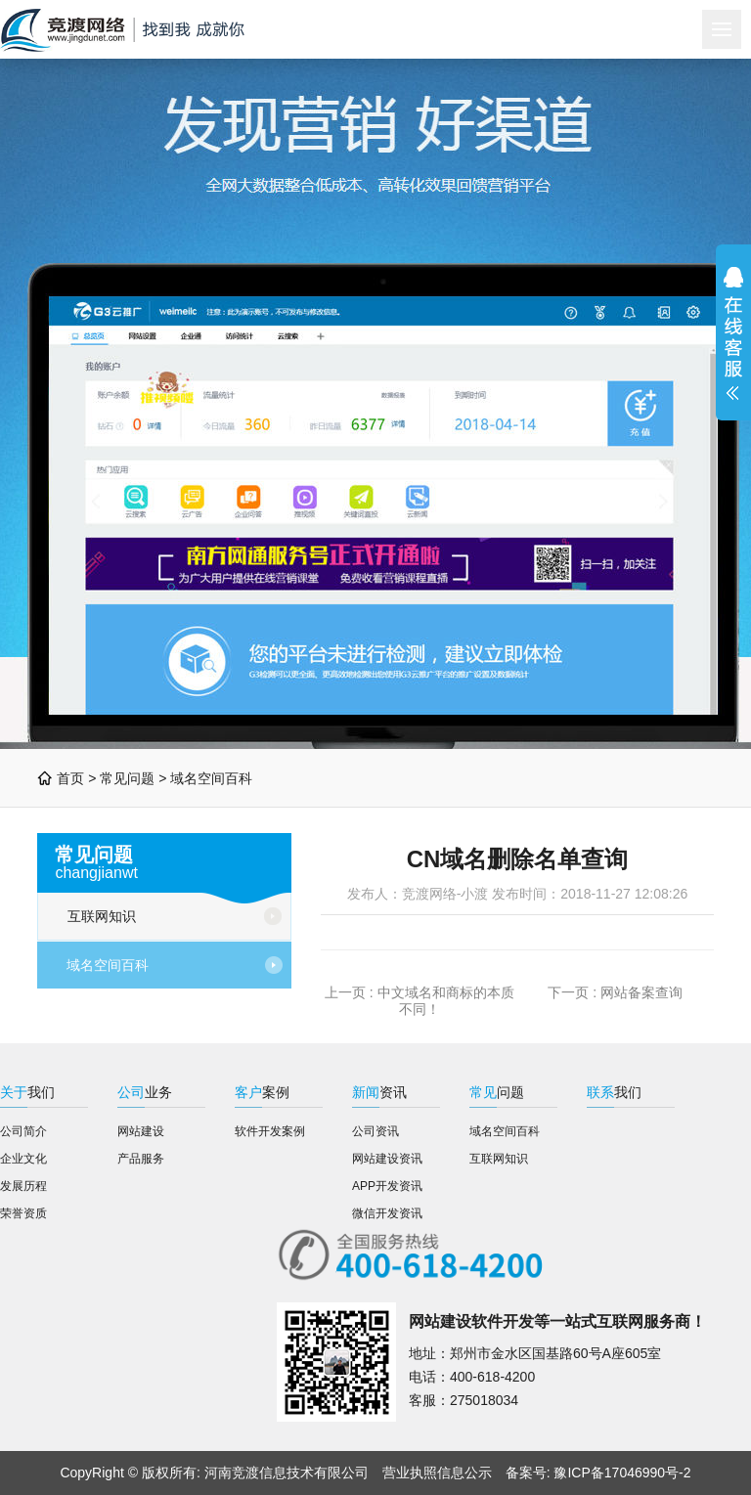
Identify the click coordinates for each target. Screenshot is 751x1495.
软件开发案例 (270, 1131)
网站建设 (140, 1131)
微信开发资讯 (387, 1213)
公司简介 (23, 1131)
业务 (144, 1092)
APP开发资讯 (387, 1186)
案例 (262, 1092)
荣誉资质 (23, 1213)
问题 (496, 1092)
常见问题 (127, 778)
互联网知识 (101, 916)
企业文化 (23, 1158)
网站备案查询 (641, 992)
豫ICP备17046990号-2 (621, 1472)
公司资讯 (375, 1131)
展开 (733, 333)
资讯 (379, 1092)
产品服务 (140, 1158)
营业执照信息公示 (437, 1472)
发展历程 (23, 1186)
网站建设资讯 (387, 1158)
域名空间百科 (211, 778)
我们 (27, 1092)
